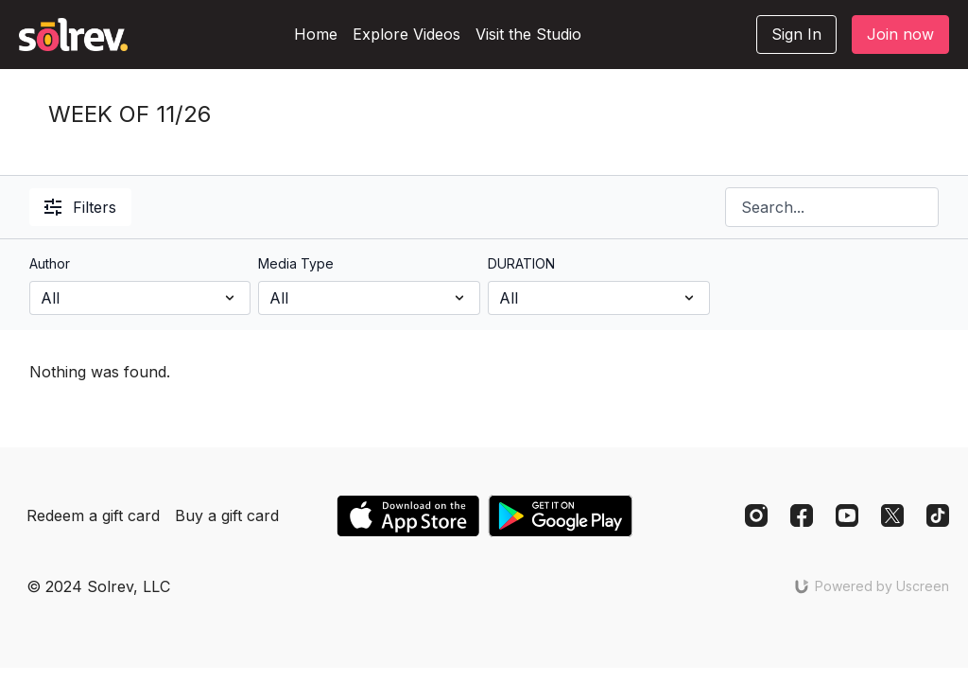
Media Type (296, 263)
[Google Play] (560, 516)
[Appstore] (408, 516)
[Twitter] (892, 515)
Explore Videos (406, 34)
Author (49, 263)
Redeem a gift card (93, 515)
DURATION (521, 263)
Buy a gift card (227, 515)
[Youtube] (847, 515)
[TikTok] (937, 515)
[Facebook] (801, 515)
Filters (80, 207)
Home (315, 34)
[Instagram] (756, 515)
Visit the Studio (528, 34)
